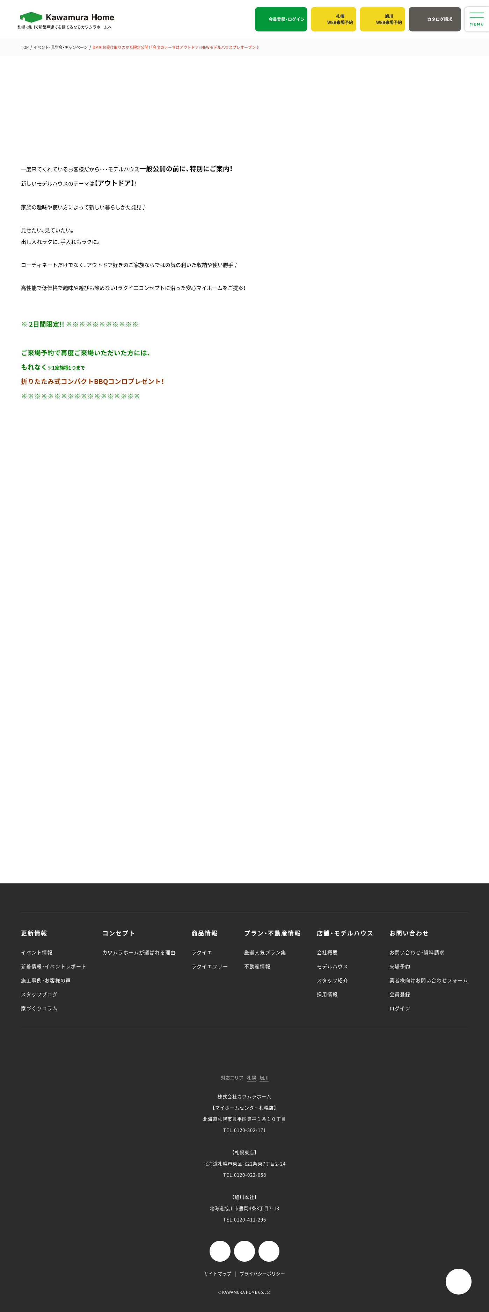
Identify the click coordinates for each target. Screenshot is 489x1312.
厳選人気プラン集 (265, 952)
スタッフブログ (39, 994)
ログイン (399, 1008)
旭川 (264, 1078)
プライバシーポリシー (262, 1273)
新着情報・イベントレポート (54, 966)
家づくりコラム (39, 1008)
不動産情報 (257, 966)
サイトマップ (217, 1273)
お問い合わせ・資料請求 (417, 952)
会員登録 (399, 994)
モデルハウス (332, 966)
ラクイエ (201, 952)
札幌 (251, 1078)
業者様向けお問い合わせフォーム (428, 980)
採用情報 (327, 994)
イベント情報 (36, 952)
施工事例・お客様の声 (46, 980)
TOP (25, 47)
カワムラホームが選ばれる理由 (139, 952)
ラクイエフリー (209, 966)
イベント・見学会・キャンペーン (61, 47)
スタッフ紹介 (332, 980)
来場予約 (399, 966)
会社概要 (327, 952)
